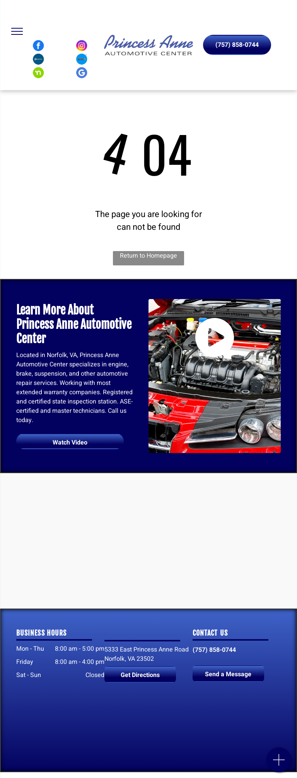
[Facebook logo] (38, 45)
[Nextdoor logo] (38, 73)
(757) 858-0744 (214, 650)
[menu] (17, 31)
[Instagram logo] (81, 45)
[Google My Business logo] (81, 73)
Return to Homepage (148, 255)
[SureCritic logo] (38, 59)
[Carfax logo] (81, 59)
